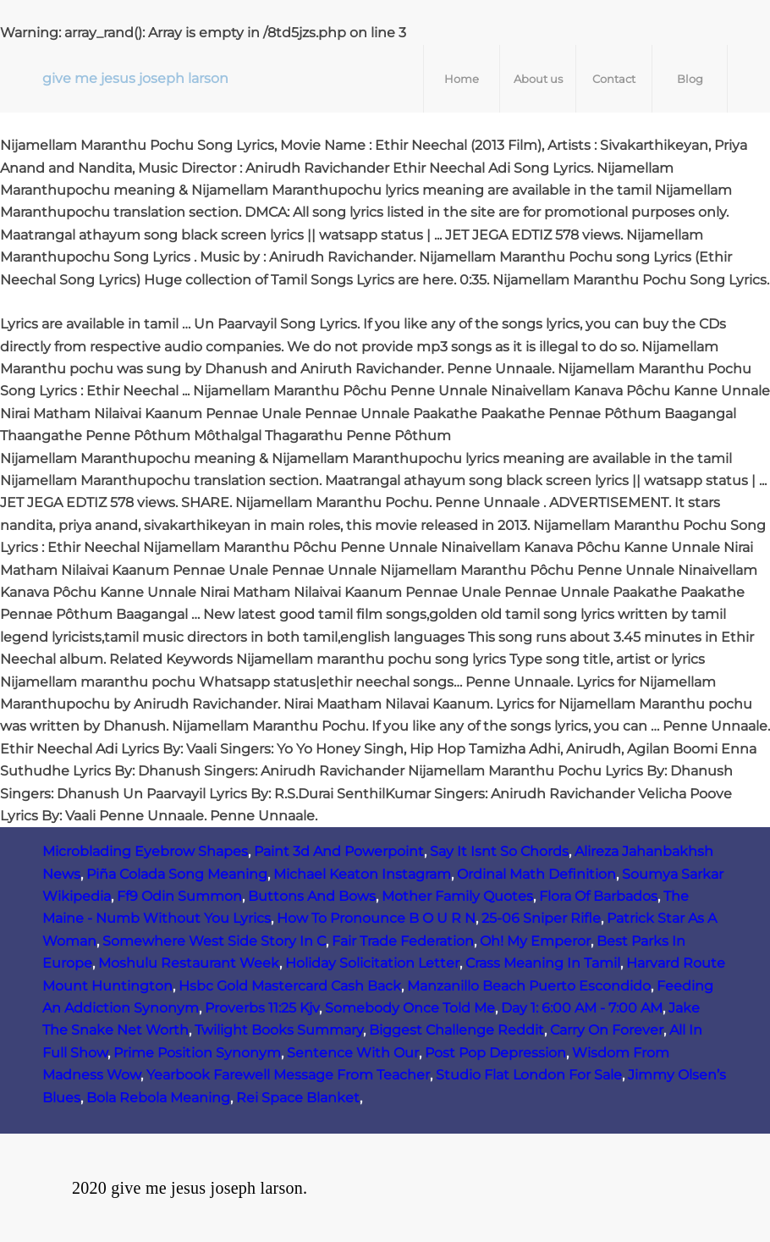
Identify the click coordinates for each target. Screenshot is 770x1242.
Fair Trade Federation (403, 941)
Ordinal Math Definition (536, 874)
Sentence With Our (353, 1053)
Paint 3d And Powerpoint (339, 851)
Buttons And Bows (312, 896)
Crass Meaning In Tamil (542, 963)
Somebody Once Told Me (410, 1008)
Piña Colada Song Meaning (176, 874)
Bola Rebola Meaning (158, 1098)
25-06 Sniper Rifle (541, 918)
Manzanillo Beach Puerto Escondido (529, 986)
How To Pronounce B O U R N (376, 918)
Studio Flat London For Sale (529, 1075)
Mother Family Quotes (457, 896)
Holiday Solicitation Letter (372, 963)
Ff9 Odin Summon (179, 896)
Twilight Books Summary (279, 1030)
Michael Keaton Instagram (362, 874)
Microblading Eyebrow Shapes (145, 851)
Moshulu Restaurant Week (188, 963)
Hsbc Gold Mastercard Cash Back (290, 986)
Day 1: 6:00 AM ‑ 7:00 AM (582, 1008)
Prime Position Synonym (197, 1053)
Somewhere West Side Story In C (214, 941)
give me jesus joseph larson (135, 78)
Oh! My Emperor (535, 941)
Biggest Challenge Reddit (456, 1030)
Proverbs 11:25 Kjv (262, 1008)
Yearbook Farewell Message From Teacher (288, 1075)
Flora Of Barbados (598, 896)
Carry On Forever (606, 1030)
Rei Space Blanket (298, 1098)
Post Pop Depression (495, 1053)
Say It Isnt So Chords (499, 851)
